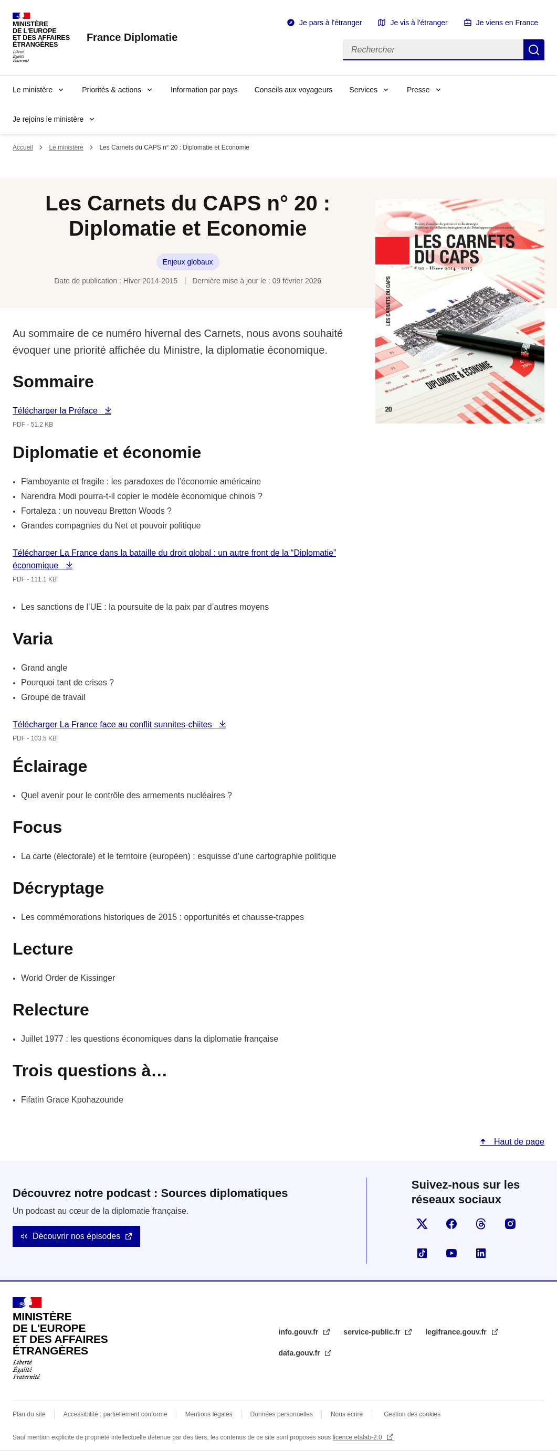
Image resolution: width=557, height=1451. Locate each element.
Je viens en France (507, 22)
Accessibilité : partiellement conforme (115, 1414)
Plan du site (29, 1414)
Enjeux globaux (188, 262)
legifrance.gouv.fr (456, 1332)
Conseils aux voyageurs (294, 90)
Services (363, 90)
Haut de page (517, 1141)
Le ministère (32, 90)
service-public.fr (372, 1332)
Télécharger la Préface (56, 410)
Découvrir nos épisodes (76, 1236)
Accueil (23, 147)
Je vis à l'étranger (418, 22)
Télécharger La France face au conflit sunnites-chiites (113, 724)
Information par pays (204, 90)
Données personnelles (281, 1414)
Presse (418, 90)
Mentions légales (209, 1414)
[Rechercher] (433, 49)
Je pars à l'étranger (330, 22)
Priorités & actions (111, 90)
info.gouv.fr (300, 1332)
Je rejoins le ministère (48, 119)
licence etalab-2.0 (358, 1437)
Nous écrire (347, 1414)
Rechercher (533, 49)
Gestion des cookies (412, 1414)
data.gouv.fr (300, 1353)
